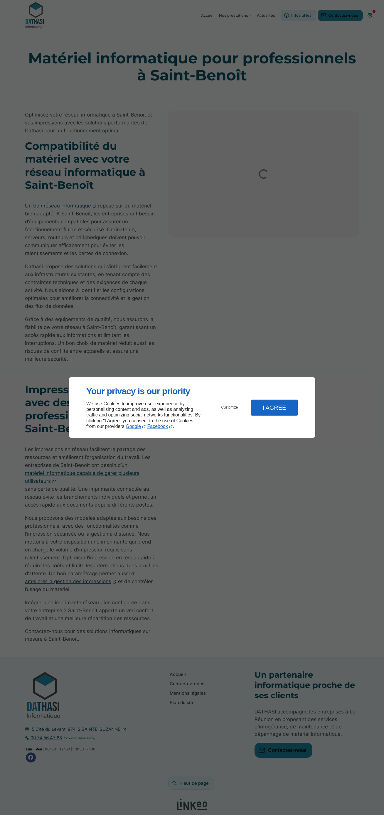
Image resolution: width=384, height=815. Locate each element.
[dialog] (192, 407)
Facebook (157, 426)
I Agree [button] (274, 407)
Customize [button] (229, 407)
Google (133, 426)
